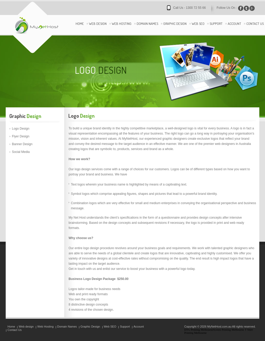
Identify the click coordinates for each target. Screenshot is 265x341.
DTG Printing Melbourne (198, 329)
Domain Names (147, 23)
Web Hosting (121, 23)
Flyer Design (20, 136)
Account (234, 23)
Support (216, 23)
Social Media (21, 152)
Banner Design (22, 144)
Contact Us (255, 23)
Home (80, 23)
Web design (98, 23)
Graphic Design (175, 23)
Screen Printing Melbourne (228, 329)
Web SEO (198, 23)
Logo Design (20, 128)
